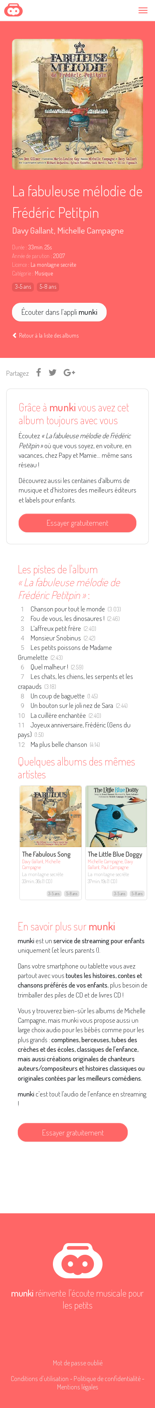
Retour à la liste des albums (45, 335)
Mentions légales (77, 1386)
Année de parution (31, 256)
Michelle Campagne (90, 230)
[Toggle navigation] (144, 10)
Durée (18, 247)
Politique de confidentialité (107, 1378)
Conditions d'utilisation (40, 1378)
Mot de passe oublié (78, 1362)
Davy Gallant (33, 230)
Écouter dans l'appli (59, 311)
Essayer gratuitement (77, 522)
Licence (19, 265)
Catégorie (21, 273)
